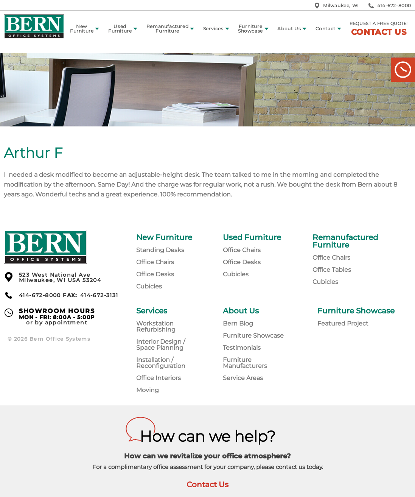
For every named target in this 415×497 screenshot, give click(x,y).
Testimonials (242, 347)
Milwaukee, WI (341, 5)
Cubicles (149, 286)
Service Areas (243, 378)
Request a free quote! (379, 29)
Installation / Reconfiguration (160, 362)
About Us (289, 28)
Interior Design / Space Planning (160, 344)
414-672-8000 (394, 5)
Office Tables (331, 269)
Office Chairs (155, 262)
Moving (147, 390)
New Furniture (81, 28)
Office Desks (155, 274)
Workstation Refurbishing (156, 326)
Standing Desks (160, 250)
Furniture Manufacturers (245, 362)
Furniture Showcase (250, 28)
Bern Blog (238, 323)
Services (213, 28)
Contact (326, 28)
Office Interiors (158, 378)
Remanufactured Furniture (167, 28)
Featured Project (342, 323)
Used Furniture (120, 28)
